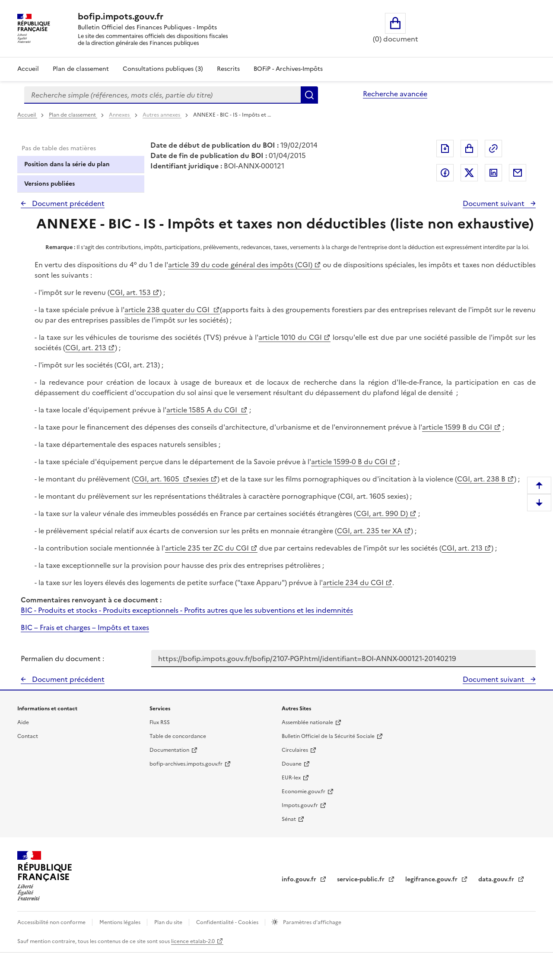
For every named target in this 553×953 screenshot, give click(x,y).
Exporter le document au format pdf (445, 148)
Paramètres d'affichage (311, 922)
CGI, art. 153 (130, 292)
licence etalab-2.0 (193, 941)
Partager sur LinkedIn (493, 172)
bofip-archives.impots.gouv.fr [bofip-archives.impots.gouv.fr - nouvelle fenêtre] (185, 764)
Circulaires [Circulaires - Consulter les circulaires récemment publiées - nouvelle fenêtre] (295, 750)
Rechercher (309, 95)
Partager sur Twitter (469, 172)
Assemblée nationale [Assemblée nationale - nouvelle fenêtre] (307, 722)
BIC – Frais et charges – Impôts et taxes (85, 627)
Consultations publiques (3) (163, 68)
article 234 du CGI (353, 582)
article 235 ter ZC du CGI (207, 548)
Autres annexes (162, 115)
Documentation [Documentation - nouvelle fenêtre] (169, 750)
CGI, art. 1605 (157, 479)
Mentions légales (120, 922)
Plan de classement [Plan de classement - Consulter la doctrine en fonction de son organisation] (81, 68)
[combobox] (162, 95)
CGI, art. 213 (85, 347)
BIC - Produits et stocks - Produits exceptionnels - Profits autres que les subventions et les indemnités (187, 610)
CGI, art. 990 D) (382, 513)
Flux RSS (159, 722)
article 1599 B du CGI (457, 427)
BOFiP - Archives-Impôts (288, 68)
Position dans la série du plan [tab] (67, 164)
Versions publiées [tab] (49, 183)
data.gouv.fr (497, 879)
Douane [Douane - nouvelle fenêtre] (292, 764)
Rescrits (228, 68)
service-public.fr (361, 879)
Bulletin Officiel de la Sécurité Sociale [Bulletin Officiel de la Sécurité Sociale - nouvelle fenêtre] (328, 736)
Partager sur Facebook (445, 172)
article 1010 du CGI (290, 337)
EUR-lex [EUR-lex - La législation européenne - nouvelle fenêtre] (291, 778)
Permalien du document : (62, 658)
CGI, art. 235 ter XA (369, 531)
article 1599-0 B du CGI (349, 461)
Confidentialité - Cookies (228, 922)
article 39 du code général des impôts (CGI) (240, 265)
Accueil (28, 68)
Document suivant (494, 203)
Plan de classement (73, 115)
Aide (23, 722)
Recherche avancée (395, 94)
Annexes (120, 115)
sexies (199, 479)
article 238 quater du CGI (167, 309)
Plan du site (169, 922)
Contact (27, 736)
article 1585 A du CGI (202, 410)
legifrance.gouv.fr (432, 879)
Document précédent (67, 203)
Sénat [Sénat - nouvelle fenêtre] (289, 819)
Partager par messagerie (517, 172)
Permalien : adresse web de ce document (493, 148)
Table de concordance (177, 736)
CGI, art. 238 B (481, 479)
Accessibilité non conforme (52, 922)
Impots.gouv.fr (300, 805)
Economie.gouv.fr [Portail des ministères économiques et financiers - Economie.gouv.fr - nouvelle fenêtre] (303, 791)
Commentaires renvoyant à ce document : (91, 600)
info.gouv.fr (300, 879)
